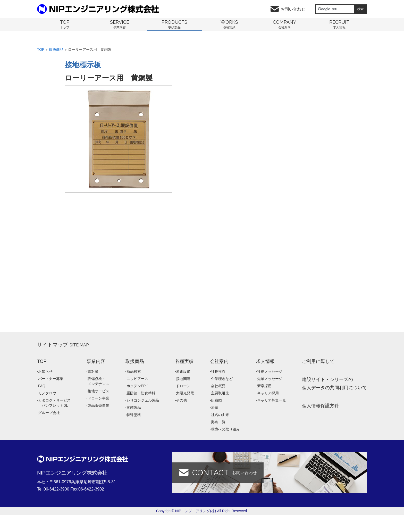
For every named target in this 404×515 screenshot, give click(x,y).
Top (41, 49)
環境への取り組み (225, 429)
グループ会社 (49, 413)
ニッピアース (137, 379)
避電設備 (183, 371)
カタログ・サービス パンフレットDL (54, 403)
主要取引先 (220, 393)
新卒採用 (264, 386)
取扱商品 (56, 49)
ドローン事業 (98, 398)
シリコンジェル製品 (143, 400)
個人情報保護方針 (320, 405)
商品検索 (134, 371)
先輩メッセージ (269, 379)
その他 (181, 400)
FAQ (41, 386)
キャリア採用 (268, 393)
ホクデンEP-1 (138, 386)
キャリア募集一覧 (271, 400)
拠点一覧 (218, 422)
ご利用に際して (318, 361)
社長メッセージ (269, 371)
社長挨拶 (218, 371)
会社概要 (218, 386)
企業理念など (222, 379)
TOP (42, 361)
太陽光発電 (185, 393)
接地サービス (98, 391)
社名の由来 (220, 415)
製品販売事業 (98, 405)
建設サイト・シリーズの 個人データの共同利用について (334, 383)
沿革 (214, 407)
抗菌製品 (134, 407)
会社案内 (219, 361)
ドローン (183, 386)
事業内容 (96, 361)
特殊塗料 (134, 415)
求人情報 (265, 361)
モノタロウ (47, 393)
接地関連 (183, 379)
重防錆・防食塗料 (141, 393)
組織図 (216, 400)
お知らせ (45, 371)
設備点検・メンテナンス (98, 381)
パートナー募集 (50, 379)
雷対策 (93, 371)
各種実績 (184, 361)
